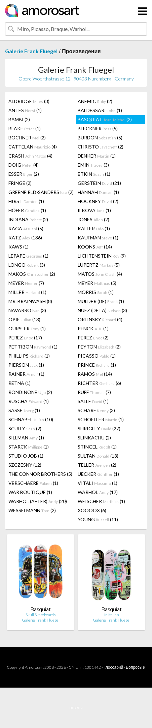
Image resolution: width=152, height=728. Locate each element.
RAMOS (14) (95, 374)
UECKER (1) (98, 474)
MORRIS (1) (96, 292)
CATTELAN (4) (32, 147)
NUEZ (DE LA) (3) (102, 310)
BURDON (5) (100, 137)
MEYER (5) (97, 283)
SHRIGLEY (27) (99, 428)
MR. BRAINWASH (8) (30, 301)
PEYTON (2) (99, 347)
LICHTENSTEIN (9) (102, 256)
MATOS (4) (100, 274)
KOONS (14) (95, 247)
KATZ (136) (25, 237)
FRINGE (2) (20, 183)
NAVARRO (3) (27, 310)
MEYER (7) (26, 283)
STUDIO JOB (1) (25, 456)
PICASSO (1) (97, 356)
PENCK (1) (93, 328)
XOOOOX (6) (92, 510)
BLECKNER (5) (98, 128)
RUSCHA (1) (28, 401)
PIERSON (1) (26, 365)
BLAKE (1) (24, 128)
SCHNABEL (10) (30, 419)
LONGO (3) (26, 265)
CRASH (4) (30, 156)
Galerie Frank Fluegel (31, 51)
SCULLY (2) (24, 428)
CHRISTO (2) (100, 147)
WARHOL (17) (98, 492)
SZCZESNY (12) (24, 465)
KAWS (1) (18, 247)
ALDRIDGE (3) (28, 101)
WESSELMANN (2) (32, 510)
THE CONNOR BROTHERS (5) (40, 474)
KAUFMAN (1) (98, 237)
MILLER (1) (27, 292)
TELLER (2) (97, 465)
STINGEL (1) (97, 447)
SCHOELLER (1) (101, 419)
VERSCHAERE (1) (33, 483)
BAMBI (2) (19, 119)
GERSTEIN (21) (99, 183)
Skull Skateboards (40, 614)
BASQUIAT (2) (105, 119)
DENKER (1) (97, 156)
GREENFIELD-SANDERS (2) (41, 192)
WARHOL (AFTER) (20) (37, 501)
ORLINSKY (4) (100, 319)
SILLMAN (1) (26, 437)
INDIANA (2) (28, 219)
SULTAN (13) (98, 456)
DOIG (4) (23, 165)
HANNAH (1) (98, 192)
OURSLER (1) (27, 328)
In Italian (111, 614)
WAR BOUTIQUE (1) (30, 492)
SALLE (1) (93, 401)
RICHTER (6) (99, 383)
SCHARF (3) (96, 410)
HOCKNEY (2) (98, 201)
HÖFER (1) (27, 210)
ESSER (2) (23, 174)
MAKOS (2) (31, 274)
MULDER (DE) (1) (101, 301)
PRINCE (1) (97, 365)
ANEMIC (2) (95, 101)
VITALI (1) (97, 483)
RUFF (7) (94, 392)
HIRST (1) (26, 201)
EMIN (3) (93, 165)
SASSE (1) (24, 410)
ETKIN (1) (94, 174)
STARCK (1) (28, 447)
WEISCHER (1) (101, 501)
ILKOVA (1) (94, 210)
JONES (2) (93, 219)
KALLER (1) (94, 228)
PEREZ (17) (25, 337)
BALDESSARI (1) (100, 110)
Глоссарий (113, 667)
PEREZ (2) (93, 337)
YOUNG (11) (98, 519)
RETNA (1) (19, 383)
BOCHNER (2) (27, 137)
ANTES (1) (25, 110)
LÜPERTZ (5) (99, 265)
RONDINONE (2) (30, 392)
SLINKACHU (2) (94, 437)
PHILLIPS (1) (29, 356)
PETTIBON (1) (33, 347)
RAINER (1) (26, 374)
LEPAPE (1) (28, 256)
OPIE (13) (24, 319)
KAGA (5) (25, 228)
